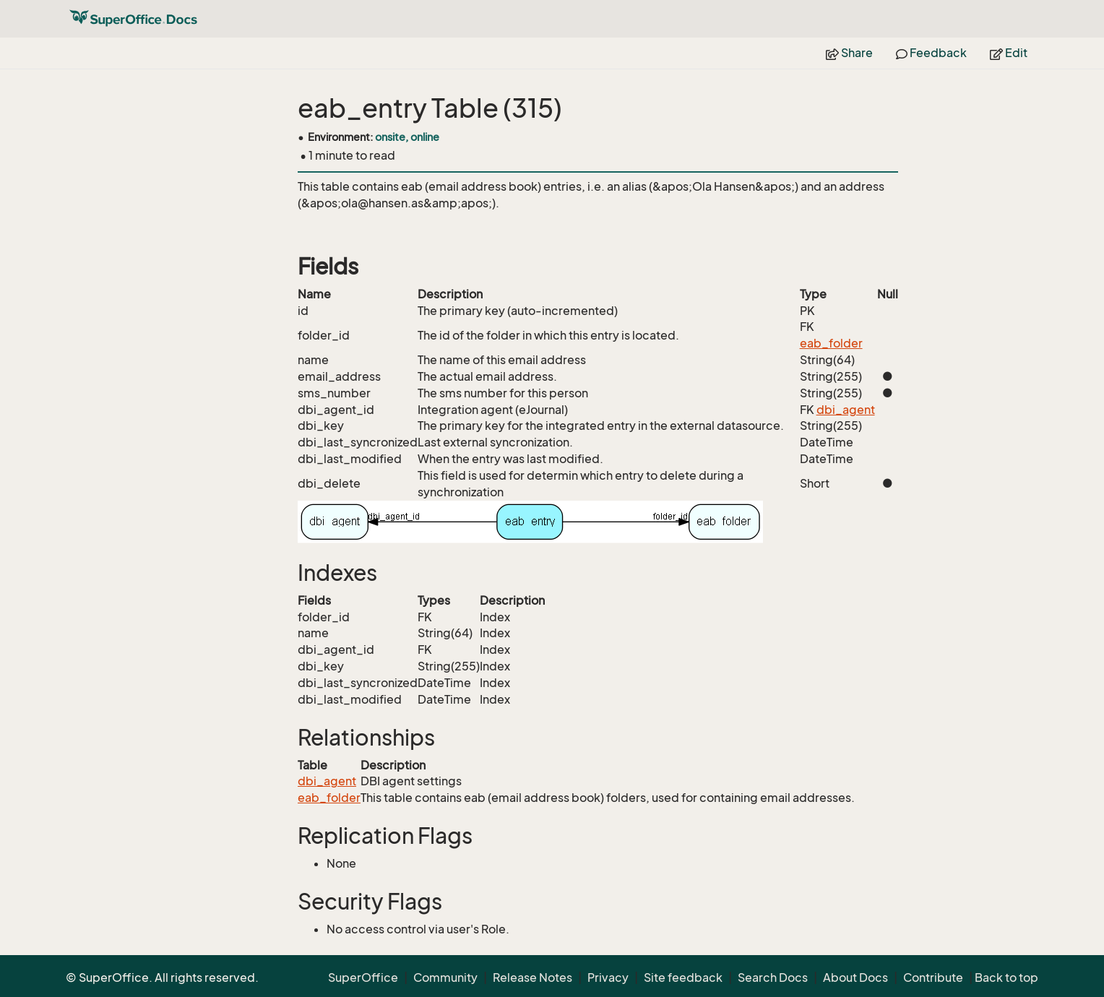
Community (445, 977)
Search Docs (773, 977)
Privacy (608, 977)
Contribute (933, 977)
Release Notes (532, 977)
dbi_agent (845, 409)
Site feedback (683, 977)
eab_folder (831, 343)
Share (849, 53)
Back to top (1006, 977)
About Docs (855, 977)
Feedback (931, 53)
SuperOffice (363, 977)
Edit (1008, 53)
